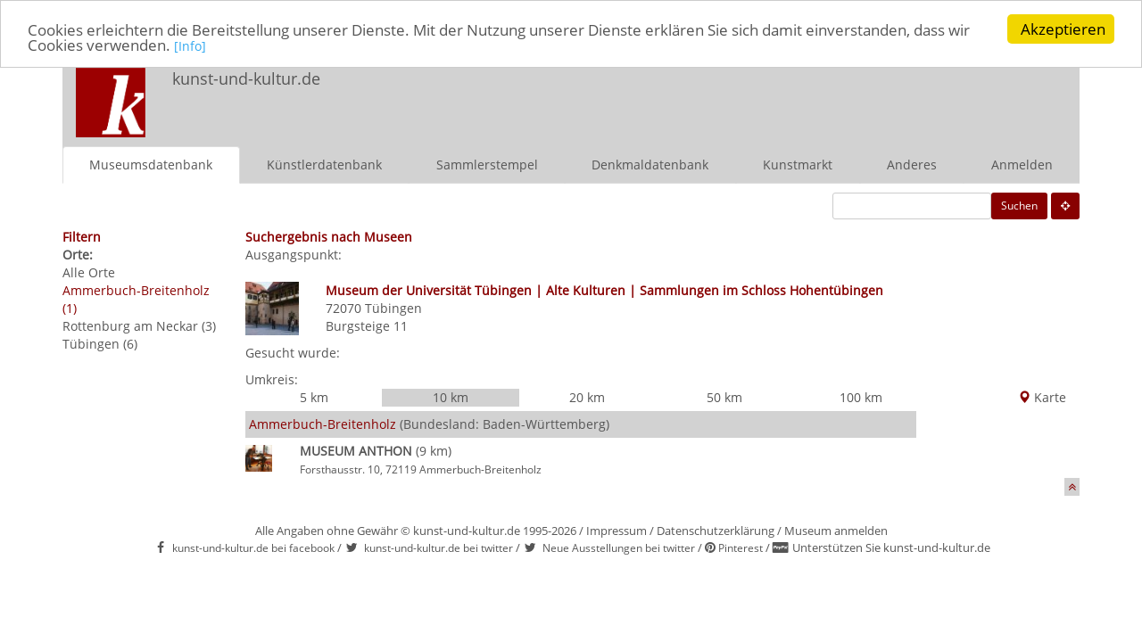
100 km (861, 397)
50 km (724, 397)
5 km (314, 397)
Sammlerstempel (487, 164)
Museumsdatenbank (150, 164)
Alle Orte (88, 272)
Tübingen (393, 308)
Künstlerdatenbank (324, 164)
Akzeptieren (1063, 29)
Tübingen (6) (99, 343)
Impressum (616, 531)
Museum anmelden (836, 531)
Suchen (1019, 205)
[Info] (190, 45)
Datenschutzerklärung (715, 531)
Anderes (912, 164)
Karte (1042, 397)
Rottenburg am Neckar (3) (139, 325)
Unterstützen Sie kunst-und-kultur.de (891, 547)
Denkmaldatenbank (650, 164)
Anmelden (1022, 164)
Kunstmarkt (797, 164)
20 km (587, 397)
